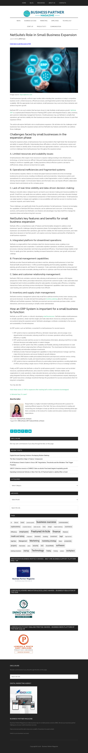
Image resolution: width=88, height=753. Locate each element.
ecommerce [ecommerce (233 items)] (68, 526)
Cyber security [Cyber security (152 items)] (37, 526)
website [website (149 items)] (62, 551)
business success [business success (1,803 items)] (46, 522)
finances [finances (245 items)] (65, 532)
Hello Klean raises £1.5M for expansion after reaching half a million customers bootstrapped (39, 389)
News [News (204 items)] (60, 541)
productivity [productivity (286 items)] (68, 541)
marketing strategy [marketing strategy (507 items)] (49, 541)
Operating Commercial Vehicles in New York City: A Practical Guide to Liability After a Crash (39, 472)
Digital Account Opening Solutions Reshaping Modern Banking (29, 455)
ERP (27, 421)
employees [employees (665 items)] (23, 532)
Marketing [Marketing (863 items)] (34, 541)
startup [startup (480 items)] (26, 551)
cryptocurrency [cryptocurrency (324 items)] (15, 527)
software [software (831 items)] (60, 545)
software (41, 421)
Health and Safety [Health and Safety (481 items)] (17, 536)
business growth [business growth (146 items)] (30, 522)
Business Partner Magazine (44, 13)
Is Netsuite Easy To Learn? (18, 394)
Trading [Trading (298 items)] (48, 551)
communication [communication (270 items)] (63, 522)
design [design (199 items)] (50, 526)
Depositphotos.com (26, 95)
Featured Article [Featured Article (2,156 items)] (40, 531)
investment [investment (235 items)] (53, 536)
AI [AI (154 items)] (11, 522)
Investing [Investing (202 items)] (45, 536)
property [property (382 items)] (14, 546)
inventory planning (51, 299)
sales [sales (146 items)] (29, 545)
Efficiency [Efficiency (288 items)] (14, 532)
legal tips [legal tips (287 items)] (13, 541)
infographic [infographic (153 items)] (29, 536)
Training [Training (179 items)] (56, 551)
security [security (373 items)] (35, 546)
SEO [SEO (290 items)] (42, 546)
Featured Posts (21, 418)
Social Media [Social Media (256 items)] (50, 546)
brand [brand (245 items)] (22, 522)
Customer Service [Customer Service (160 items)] (27, 526)
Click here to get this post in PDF (20, 44)
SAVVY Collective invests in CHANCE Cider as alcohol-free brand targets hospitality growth (39, 468)
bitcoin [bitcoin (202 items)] (16, 522)
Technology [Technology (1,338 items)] (38, 550)
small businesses (49, 316)
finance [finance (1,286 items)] (56, 531)
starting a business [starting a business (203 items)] (16, 551)
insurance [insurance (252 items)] (37, 536)
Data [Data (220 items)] (44, 526)
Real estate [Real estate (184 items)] (22, 545)
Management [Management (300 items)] (23, 541)
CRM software (22, 421)
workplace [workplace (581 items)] (70, 551)
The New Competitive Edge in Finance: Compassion (26, 459)
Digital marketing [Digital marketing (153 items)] (58, 526)
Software (28, 418)
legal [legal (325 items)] (61, 536)
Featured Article (33, 421)
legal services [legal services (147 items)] (68, 536)
